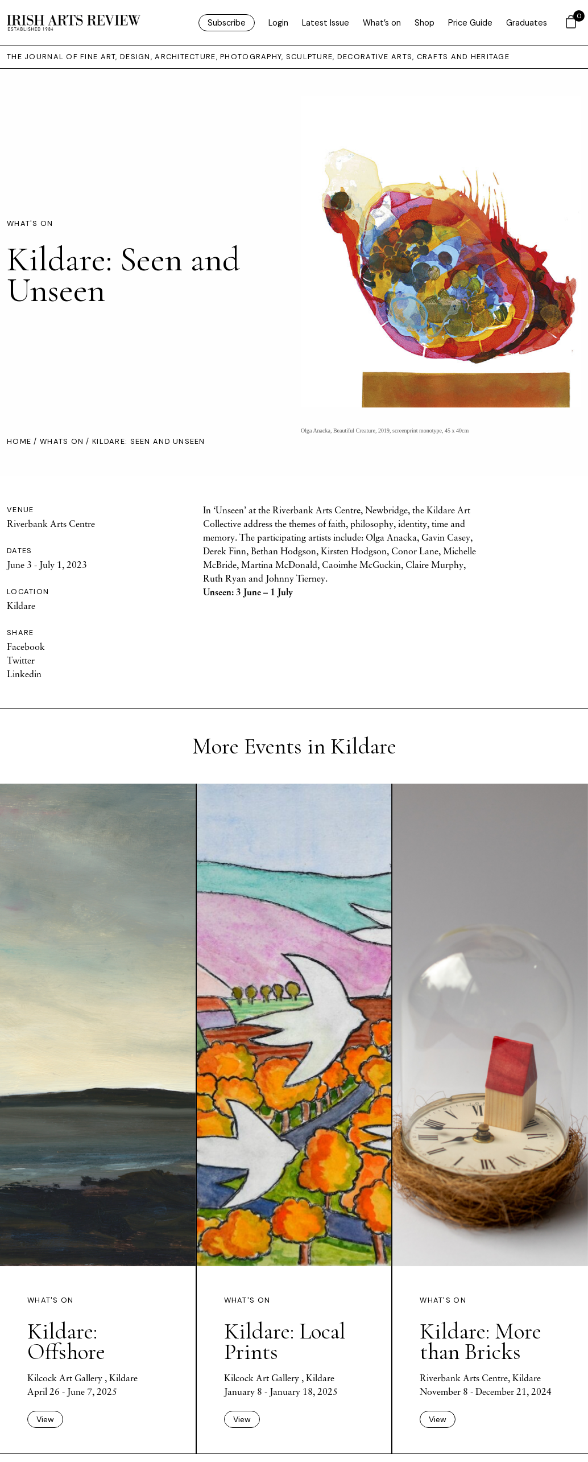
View (45, 1419)
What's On (30, 223)
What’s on (382, 23)
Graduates (526, 23)
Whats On (62, 441)
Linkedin (24, 673)
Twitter (21, 660)
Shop (424, 23)
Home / (23, 441)
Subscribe (227, 23)
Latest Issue (325, 23)
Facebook (26, 646)
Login (278, 23)
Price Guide (470, 23)
